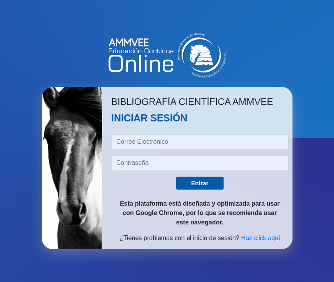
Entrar (199, 183)
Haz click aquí (260, 238)
